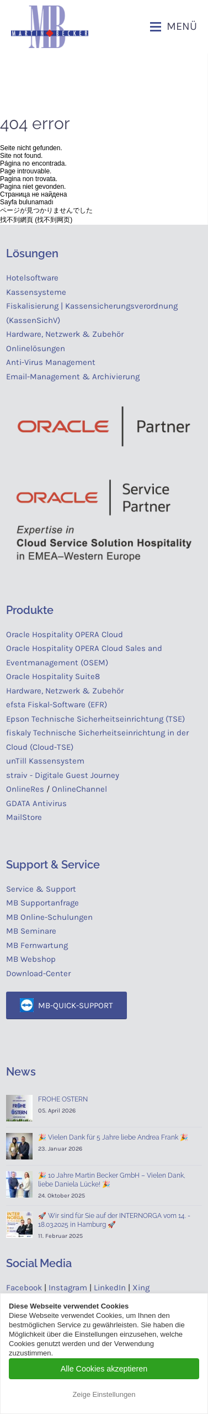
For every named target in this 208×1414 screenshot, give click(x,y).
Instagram (68, 1288)
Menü (182, 26)
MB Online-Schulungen (49, 917)
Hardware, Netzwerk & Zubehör (65, 334)
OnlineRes (25, 789)
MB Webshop (31, 959)
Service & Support (41, 889)
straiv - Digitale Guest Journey (62, 775)
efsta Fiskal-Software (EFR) (56, 704)
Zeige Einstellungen (103, 1394)
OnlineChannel (79, 789)
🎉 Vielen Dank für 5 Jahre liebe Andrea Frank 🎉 (113, 1137)
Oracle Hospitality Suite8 (53, 676)
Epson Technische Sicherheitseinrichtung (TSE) (95, 719)
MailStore (24, 817)
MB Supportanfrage (42, 903)
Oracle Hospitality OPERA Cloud (64, 634)
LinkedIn (110, 1288)
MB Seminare (31, 931)
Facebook (24, 1288)
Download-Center (38, 973)
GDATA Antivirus (36, 803)
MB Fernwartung (37, 945)
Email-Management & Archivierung (75, 377)
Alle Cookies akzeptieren (104, 1368)
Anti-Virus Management (52, 362)
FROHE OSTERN (63, 1099)
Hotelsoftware (32, 278)
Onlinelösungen (35, 348)
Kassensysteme (36, 292)
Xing (141, 1288)
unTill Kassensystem (45, 761)
